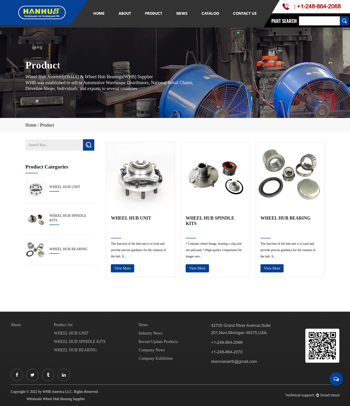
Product (153, 14)
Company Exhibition (156, 358)
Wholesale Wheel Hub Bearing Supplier (56, 399)
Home (99, 14)
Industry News (151, 333)
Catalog (210, 14)
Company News (152, 350)
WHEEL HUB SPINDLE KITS (210, 220)
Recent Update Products (158, 341)
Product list (63, 325)
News (181, 14)
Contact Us (245, 14)
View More (122, 268)
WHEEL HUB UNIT (131, 217)
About (125, 14)
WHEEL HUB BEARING (285, 217)
